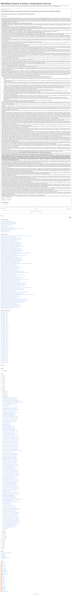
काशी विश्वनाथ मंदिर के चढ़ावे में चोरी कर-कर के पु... (9, 496)
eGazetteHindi (3, 555)
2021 (3, 382)
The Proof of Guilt (3, 558)
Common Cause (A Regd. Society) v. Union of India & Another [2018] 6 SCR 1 (13, 284)
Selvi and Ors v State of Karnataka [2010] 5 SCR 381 (9, 264)
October (4, 394)
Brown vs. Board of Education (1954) (6, 308)
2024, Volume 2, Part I (4, 316)
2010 (3, 544)
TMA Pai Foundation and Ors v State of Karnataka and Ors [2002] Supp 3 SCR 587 (13, 255)
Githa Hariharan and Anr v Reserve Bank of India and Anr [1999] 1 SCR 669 (12, 250)
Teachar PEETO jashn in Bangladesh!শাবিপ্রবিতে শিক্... (10, 476)
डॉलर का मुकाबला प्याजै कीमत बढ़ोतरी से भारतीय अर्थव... (9, 482)
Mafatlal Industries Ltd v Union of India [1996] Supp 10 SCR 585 (10, 248)
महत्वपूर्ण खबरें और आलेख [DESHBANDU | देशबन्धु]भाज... (10, 492)
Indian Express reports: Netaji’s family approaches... (10, 453)
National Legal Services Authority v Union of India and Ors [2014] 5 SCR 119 (12, 271)
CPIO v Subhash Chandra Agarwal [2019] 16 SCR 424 (9, 297)
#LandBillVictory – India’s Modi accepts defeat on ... (10, 461)
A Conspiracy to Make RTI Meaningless (8, 434)
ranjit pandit (3, 590)
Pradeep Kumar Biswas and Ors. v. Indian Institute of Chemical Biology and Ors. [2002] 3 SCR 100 (16, 253)
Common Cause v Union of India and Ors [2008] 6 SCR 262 (10, 262)
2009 (3, 546)
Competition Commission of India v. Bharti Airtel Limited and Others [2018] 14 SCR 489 (14, 292)
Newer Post (4, 208)
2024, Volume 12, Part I (4, 362)
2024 (3, 378)
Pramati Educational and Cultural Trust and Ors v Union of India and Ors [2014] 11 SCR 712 (15, 272)
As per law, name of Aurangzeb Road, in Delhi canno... (10, 519)
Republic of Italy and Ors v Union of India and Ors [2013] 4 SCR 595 (11, 266)
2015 (3, 390)
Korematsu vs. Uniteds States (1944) (6, 224)
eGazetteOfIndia (3, 556)
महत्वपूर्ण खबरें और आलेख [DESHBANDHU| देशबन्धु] (9, 408)
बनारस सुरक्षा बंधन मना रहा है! (6, 424)
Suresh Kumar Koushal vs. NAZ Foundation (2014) (8, 223)
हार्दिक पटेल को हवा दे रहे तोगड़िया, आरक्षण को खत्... (9, 428)
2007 (3, 548)
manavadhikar (4, 587)
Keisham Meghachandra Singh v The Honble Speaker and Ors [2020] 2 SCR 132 (13, 301)
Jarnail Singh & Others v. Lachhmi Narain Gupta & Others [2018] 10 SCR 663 (12, 289)
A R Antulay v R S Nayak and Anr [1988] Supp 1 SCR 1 (9, 240)
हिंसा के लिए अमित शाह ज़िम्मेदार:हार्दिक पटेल (8, 500)
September (4, 395)
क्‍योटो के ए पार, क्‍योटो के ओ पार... (6, 422)
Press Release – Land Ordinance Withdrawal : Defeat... (10, 409)
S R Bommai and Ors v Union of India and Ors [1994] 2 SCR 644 (10, 243)
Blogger (38, 594)
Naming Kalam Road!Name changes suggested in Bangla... (11, 508)
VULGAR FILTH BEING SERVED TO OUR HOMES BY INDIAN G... (12, 499)
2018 (3, 386)
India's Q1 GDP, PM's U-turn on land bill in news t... (10, 417)
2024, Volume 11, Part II (4, 361)
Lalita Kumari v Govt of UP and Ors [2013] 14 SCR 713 (9, 270)
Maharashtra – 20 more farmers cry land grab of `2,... (10, 513)
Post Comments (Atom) (38, 211)
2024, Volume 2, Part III (4, 319)
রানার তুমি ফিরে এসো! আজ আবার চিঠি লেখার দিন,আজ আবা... (11, 488)
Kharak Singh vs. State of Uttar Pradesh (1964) (8, 229)
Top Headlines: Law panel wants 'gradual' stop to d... (10, 525)
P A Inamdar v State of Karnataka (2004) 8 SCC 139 (9, 256)
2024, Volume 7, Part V (4, 344)
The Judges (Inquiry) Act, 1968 (5, 557)
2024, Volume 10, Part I (4, 357)
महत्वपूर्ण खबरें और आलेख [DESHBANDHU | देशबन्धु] (9, 458)
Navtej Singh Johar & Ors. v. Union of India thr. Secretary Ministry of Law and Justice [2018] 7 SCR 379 (16, 287)
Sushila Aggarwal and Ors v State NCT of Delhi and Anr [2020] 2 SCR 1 (12, 302)
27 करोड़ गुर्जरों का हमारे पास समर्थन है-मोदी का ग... (8, 413)
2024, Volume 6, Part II (4, 336)
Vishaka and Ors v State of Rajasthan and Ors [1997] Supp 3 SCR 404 (11, 249)
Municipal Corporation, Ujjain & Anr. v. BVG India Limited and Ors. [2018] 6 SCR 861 (14, 285)
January (4, 537)
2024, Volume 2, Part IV (4, 320)
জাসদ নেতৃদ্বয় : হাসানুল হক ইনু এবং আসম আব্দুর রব (9, 505)
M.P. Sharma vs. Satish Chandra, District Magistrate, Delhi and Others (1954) (12, 228)
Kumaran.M (3, 566)
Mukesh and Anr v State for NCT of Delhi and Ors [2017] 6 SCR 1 (11, 278)
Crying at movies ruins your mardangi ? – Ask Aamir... (10, 487)
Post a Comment (5, 204)
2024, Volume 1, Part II (4, 313)
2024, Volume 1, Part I (4, 312)
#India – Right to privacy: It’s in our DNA (8, 432)
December (4, 391)
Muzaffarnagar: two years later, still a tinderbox (9, 436)
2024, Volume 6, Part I (4, 335)
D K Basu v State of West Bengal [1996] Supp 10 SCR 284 (10, 247)
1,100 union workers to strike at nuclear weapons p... (10, 483)
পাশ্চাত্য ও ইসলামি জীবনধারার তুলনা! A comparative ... (10, 420)
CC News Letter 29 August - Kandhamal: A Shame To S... (11, 494)
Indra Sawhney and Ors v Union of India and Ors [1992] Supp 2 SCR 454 (12, 242)
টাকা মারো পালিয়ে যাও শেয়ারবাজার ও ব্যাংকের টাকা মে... (10, 447)
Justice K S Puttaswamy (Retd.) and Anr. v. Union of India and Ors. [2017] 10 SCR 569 (14, 282)
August (4, 396)
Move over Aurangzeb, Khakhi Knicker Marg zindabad (10, 520)
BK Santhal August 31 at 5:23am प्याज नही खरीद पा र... (10, 449)
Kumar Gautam (4, 565)
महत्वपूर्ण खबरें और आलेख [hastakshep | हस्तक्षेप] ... (9, 457)
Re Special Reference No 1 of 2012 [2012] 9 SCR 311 (9, 265)
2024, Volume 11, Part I (4, 360)
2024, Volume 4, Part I (4, 326)
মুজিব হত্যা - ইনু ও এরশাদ (5, 491)
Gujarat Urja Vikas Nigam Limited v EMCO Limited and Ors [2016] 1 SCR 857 (12, 277)
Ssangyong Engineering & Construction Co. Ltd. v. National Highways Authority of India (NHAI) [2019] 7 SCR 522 (18, 294)
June (3, 531)
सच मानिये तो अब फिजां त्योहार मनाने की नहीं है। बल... (9, 511)
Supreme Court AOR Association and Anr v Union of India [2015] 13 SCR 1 (12, 274)
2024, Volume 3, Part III (4, 323)
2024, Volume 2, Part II (4, 318)
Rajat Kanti (3, 573)
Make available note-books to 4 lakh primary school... (10, 445)
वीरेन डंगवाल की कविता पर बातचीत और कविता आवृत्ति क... (9, 397)
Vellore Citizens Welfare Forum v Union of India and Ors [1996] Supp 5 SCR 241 (13, 246)
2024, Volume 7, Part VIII (4, 347)
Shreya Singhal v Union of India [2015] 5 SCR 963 (8, 273)
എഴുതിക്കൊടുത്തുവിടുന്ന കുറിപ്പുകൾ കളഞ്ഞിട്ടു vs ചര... (11, 400)
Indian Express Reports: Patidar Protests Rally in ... (10, 455)
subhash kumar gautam (5, 591)
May (3, 532)
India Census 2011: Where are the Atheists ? (9, 462)
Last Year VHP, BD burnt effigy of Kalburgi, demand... (10, 470)
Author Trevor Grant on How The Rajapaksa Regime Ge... (11, 512)
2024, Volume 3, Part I (4, 321)
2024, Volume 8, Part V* (4, 353)
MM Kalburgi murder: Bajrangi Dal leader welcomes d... (10, 438)
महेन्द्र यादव (3, 583)
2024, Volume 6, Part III (4, 337)
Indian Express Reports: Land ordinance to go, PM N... (10, 454)
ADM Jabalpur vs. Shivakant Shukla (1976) (7, 221)
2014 (3, 539)
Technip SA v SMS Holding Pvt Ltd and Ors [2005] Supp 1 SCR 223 (11, 257)
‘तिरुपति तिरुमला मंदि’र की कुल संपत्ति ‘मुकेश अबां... (8, 495)
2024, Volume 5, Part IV (4, 334)
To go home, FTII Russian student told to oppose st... (10, 517)
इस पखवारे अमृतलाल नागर (5, 528)
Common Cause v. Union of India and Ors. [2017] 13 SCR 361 (10, 280)
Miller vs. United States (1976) (5, 230)
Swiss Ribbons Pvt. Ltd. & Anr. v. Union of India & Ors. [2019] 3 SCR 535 (12, 293)
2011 (3, 543)
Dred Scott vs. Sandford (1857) (5, 231)
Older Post (68, 208)
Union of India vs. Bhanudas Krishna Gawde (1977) (8, 222)
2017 (3, 387)
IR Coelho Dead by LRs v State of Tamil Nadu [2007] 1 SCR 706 (10, 261)
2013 (3, 540)
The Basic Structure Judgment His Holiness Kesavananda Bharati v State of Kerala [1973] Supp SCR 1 (16, 235)
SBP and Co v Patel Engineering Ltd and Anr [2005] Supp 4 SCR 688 (11, 258)
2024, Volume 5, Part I (4, 330)
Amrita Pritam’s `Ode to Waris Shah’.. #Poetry (9, 411)
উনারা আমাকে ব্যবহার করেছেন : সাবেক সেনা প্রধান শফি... (10, 442)
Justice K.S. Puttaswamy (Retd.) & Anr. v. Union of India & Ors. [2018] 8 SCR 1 (13, 288)
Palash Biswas (4, 569)
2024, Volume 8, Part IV (4, 352)
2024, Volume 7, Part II (4, 341)
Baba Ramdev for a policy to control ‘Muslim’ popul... (10, 463)
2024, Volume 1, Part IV (4, 315)
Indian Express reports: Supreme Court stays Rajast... (10, 446)
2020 (3, 383)
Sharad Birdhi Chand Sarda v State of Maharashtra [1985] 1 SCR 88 (11, 239)
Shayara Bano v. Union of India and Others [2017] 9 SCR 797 (10, 281)
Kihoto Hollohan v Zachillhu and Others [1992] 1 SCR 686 (9, 241)
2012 (3, 542)
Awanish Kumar (4, 562)
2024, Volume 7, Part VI (4, 345)
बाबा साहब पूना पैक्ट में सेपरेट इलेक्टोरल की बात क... (9, 524)
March (4, 535)
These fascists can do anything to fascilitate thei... (10, 399)
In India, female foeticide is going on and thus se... (10, 403)
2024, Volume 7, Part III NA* (5, 342)
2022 (3, 381)
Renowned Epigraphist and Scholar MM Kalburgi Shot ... (11, 465)
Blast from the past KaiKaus (6, 503)
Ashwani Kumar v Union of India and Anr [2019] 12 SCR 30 (10, 295)
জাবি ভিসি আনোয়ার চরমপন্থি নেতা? (7, 504)
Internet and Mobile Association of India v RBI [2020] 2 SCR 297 (10, 304)
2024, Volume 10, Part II (4, 358)
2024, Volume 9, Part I (4, 354)
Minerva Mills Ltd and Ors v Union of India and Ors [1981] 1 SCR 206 (11, 238)
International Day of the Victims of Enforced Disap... (10, 515)
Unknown (3, 575)
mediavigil (3, 588)
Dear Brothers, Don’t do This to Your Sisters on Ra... (10, 509)
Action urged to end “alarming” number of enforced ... (10, 412)
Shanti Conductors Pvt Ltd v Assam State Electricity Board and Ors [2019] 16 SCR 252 (14, 300)
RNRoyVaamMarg (4, 571)
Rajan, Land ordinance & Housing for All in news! (10, 475)
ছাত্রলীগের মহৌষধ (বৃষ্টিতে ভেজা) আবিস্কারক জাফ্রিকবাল (10, 440)
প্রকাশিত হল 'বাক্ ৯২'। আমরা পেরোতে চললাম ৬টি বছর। (10, 407)
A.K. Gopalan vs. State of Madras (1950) (7, 227)
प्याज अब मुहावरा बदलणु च (5, 405)
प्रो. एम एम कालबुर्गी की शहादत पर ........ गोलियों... (8, 426)
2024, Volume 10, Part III (4, 359)
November (4, 392)
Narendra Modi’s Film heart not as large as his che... (10, 437)
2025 (3, 377)
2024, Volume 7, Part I (4, 339)
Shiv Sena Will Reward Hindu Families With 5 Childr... (10, 433)
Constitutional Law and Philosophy (6, 552)
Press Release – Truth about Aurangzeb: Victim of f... (10, 459)
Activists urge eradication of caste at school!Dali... (10, 480)
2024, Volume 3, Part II (4, 322)
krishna (3, 586)
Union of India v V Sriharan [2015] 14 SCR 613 (8, 276)
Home (36, 208)
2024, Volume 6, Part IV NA (5, 338)
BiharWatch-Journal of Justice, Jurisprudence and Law (26, 4)
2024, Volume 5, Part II (4, 331)
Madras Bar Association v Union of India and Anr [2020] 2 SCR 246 (11, 307)
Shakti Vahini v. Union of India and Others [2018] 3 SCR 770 (10, 286)
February (4, 536)
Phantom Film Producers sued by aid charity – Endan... (10, 486)
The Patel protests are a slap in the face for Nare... (10, 516)
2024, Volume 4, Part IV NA (5, 329)
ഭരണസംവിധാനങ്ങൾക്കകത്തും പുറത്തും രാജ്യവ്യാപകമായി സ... (12, 401)
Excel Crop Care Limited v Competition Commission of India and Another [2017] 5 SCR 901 (15, 279)
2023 (3, 379)
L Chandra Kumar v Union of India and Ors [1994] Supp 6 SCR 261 (11, 245)
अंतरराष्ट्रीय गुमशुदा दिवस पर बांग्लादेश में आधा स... (8, 478)
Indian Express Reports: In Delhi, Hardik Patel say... (10, 471)
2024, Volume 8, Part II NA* (5, 350)
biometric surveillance (7, 200)
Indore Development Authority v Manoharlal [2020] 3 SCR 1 (10, 305)
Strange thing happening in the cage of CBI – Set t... (10, 467)
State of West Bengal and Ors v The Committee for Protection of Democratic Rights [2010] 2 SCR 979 (16, 263)
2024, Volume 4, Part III (4, 328)
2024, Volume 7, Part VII (4, 346)
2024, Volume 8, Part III (4, 351)
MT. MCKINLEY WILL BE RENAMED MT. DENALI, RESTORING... (12, 450)
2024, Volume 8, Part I (4, 349)
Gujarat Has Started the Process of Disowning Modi (10, 501)
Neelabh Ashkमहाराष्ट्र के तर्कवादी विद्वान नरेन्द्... (8, 429)
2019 (3, 385)
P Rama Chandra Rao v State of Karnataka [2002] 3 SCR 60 (10, 254)
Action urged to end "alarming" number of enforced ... (10, 416)
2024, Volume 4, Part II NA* (5, 327)
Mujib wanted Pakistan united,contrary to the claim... (10, 441)
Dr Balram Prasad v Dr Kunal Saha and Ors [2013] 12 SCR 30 (10, 269)
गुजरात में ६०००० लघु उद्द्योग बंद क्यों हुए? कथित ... (8, 466)
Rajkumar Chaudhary (5, 574)
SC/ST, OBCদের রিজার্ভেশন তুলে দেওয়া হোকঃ (8, 404)
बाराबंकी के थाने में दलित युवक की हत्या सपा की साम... (9, 421)
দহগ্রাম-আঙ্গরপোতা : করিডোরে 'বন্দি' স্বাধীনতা (8, 507)
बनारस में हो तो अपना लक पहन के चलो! (7, 425)
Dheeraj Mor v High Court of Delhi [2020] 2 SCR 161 (9, 303)
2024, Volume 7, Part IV (4, 343)
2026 (3, 375)
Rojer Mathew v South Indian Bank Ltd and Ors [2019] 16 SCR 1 (10, 296)
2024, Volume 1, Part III (4, 314)
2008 (3, 547)
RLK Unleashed (4, 570)
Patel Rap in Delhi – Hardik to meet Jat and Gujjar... (10, 430)
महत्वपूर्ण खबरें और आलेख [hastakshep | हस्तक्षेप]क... (9, 490)
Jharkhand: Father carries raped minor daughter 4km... (10, 521)
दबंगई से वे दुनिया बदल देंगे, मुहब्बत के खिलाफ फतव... (9, 484)
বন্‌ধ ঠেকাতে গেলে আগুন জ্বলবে (6, 451)
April (3, 533)
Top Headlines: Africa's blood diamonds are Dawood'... (10, 474)
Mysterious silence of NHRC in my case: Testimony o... (10, 479)
